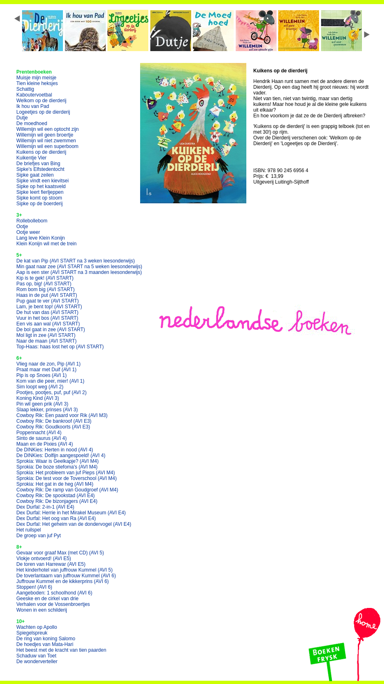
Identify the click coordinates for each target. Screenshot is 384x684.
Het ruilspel (28, 530)
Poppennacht (39, 432)
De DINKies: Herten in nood (54, 450)
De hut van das (47, 312)
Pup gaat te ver (47, 301)
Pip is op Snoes (41, 375)
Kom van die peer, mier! (50, 381)
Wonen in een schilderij (41, 610)
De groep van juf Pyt (38, 535)
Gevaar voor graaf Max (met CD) (60, 553)
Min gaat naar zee (79, 266)
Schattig (25, 89)
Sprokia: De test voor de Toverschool (66, 478)
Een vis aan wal (48, 324)
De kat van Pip (75, 261)
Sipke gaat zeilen (35, 175)
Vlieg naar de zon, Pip (48, 364)
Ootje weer (28, 232)
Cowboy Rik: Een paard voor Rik (61, 415)
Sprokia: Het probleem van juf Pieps (65, 472)
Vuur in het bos (47, 318)
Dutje (22, 118)
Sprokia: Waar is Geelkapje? (57, 461)
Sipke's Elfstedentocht (40, 169)
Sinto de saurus (41, 438)
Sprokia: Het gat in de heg (55, 484)
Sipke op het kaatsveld (41, 186)
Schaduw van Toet (36, 656)
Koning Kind (37, 398)
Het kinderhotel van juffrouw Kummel (64, 570)
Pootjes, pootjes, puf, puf (51, 392)
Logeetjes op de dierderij (43, 112)
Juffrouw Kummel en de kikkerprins (62, 581)
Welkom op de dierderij (41, 100)
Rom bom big (45, 289)
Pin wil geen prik (42, 404)
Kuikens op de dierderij (41, 152)
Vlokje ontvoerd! (43, 558)
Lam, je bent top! (49, 306)
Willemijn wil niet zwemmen (46, 141)
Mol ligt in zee (46, 335)
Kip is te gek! (45, 278)
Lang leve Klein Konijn (40, 238)
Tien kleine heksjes (37, 83)
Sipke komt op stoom (39, 198)
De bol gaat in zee (50, 329)
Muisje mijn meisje (36, 78)
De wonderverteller (37, 661)
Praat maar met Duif (46, 369)
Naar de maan (46, 341)
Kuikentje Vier (31, 158)
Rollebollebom (31, 221)
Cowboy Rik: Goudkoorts (53, 427)
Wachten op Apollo (36, 627)
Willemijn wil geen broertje (44, 135)
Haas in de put (46, 295)
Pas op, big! (43, 284)
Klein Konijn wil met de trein (46, 244)
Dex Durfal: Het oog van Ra (56, 518)
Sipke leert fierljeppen (39, 192)
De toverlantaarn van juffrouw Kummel (66, 576)
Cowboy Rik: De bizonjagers (57, 501)
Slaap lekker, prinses (47, 410)
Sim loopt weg (39, 387)
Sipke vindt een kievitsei (42, 181)
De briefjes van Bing (38, 163)
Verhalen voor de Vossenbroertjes (53, 604)
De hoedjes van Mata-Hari (44, 644)
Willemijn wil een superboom (47, 146)
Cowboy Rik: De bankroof (54, 421)
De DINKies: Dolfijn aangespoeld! (60, 455)
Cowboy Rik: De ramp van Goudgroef (67, 490)
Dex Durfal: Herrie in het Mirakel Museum (71, 513)
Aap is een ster (79, 272)
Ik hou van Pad (32, 106)
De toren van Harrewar (50, 564)
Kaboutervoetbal (34, 95)
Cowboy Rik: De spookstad (55, 495)
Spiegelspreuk (31, 633)
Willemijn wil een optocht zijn (47, 129)
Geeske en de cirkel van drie (47, 598)
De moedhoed (31, 123)
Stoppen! (34, 587)
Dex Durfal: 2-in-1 (45, 507)
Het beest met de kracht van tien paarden (61, 650)
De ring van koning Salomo (45, 638)
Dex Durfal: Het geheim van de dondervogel (73, 524)
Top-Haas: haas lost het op (60, 347)
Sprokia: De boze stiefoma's (57, 467)
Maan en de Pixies (44, 444)
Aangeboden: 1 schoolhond (54, 593)
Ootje (22, 226)
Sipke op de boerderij (39, 203)
